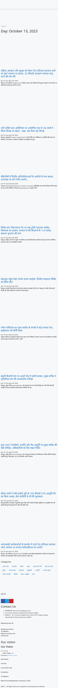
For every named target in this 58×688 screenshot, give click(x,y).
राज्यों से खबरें (46, 570)
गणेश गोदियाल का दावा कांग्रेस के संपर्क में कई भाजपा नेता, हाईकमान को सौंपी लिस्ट (27, 329)
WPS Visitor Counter (12, 655)
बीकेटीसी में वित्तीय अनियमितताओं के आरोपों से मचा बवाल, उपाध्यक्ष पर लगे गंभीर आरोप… (27, 178)
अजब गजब (6, 566)
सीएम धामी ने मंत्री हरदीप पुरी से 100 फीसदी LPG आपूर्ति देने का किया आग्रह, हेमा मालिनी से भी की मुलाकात (28, 495)
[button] (29, 9)
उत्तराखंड (14, 566)
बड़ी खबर (21, 570)
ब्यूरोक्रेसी (29, 570)
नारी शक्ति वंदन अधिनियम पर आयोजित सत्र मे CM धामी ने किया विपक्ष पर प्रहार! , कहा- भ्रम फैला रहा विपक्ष (27, 129)
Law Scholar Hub (6, 668)
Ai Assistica (4, 672)
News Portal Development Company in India (16, 681)
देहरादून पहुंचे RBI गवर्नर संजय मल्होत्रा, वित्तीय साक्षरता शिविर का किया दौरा (28, 280)
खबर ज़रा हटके (49, 566)
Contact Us (8, 606)
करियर (21, 566)
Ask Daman (4, 636)
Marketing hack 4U (7, 623)
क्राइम (28, 566)
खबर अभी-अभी (37, 566)
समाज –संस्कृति (25, 574)
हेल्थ (33, 574)
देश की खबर (12, 570)
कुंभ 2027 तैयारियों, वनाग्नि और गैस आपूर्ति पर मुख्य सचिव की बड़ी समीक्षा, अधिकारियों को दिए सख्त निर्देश (29, 446)
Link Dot (3, 663)
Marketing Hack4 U (7, 629)
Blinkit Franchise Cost (8, 633)
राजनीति (37, 570)
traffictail (42, 686)
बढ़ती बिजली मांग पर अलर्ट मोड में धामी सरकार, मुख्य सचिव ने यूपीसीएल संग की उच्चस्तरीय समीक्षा (28, 377)
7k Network (5, 631)
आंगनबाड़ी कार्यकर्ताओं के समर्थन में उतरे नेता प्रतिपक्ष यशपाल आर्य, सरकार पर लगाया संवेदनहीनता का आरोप (28, 546)
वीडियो (15, 574)
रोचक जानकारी (7, 574)
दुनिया (4, 570)
